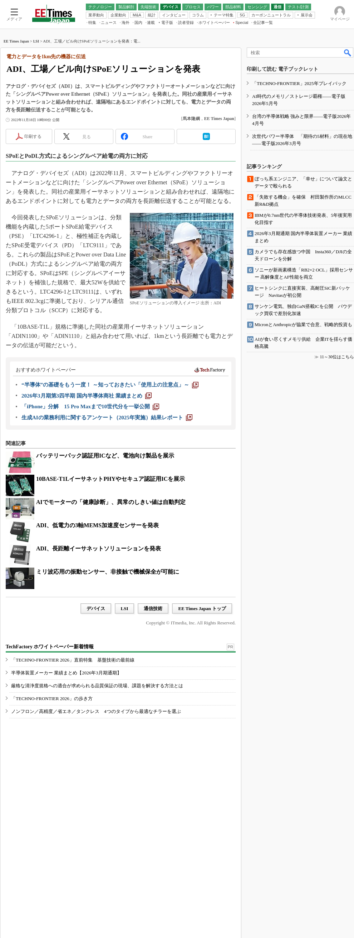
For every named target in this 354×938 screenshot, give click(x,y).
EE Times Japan (16, 41)
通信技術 (153, 608)
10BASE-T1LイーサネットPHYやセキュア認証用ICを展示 (110, 479)
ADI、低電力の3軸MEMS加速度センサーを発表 (97, 525)
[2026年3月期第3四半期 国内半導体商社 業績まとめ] (86, 396)
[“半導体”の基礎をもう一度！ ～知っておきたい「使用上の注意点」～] (109, 385)
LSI (36, 41)
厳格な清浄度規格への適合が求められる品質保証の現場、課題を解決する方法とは (97, 685)
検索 (348, 53)
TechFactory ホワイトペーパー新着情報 (50, 646)
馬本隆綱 (191, 118)
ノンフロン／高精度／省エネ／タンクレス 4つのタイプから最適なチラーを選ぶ (96, 711)
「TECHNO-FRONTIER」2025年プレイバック (299, 83)
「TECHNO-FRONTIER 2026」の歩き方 (52, 698)
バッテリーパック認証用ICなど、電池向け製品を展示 (105, 456)
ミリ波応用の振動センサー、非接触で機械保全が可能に (107, 572)
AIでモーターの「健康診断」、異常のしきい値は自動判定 (111, 502)
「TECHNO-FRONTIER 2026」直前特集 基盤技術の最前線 (72, 660)
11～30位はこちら (337, 356)
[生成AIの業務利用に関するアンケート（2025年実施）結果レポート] (106, 417)
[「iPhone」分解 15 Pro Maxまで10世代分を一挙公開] (90, 406)
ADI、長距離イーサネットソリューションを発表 (98, 548)
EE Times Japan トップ (202, 608)
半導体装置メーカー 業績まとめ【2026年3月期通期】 (66, 672)
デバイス (96, 608)
